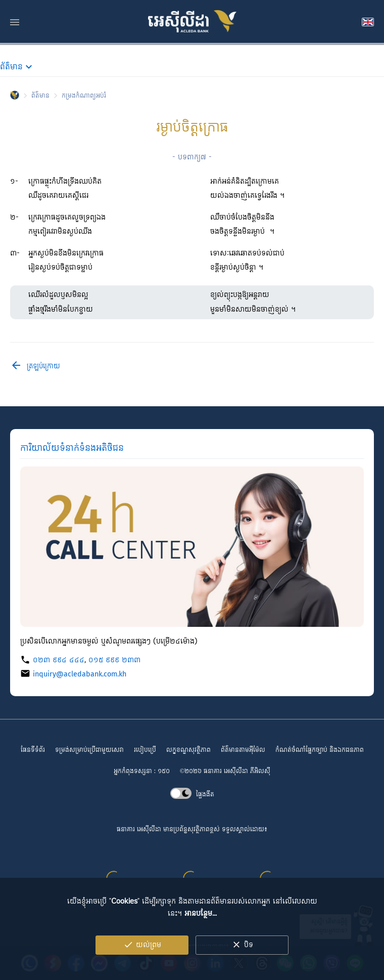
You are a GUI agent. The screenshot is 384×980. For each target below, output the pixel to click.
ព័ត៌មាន (40, 96)
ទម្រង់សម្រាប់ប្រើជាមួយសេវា (89, 750)
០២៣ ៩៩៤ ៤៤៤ (58, 660)
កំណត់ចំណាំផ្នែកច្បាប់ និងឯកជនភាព (319, 750)
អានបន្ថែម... (200, 927)
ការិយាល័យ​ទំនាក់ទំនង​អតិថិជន (72, 448)
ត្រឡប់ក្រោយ (35, 366)
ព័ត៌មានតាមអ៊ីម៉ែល (243, 750)
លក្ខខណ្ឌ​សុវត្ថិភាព (188, 750)
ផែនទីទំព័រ (33, 750)
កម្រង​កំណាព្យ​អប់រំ (84, 96)
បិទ (242, 959)
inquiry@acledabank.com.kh (79, 674)
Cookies (124, 915)
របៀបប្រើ (145, 750)
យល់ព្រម (142, 959)
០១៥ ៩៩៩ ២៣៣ (114, 660)
